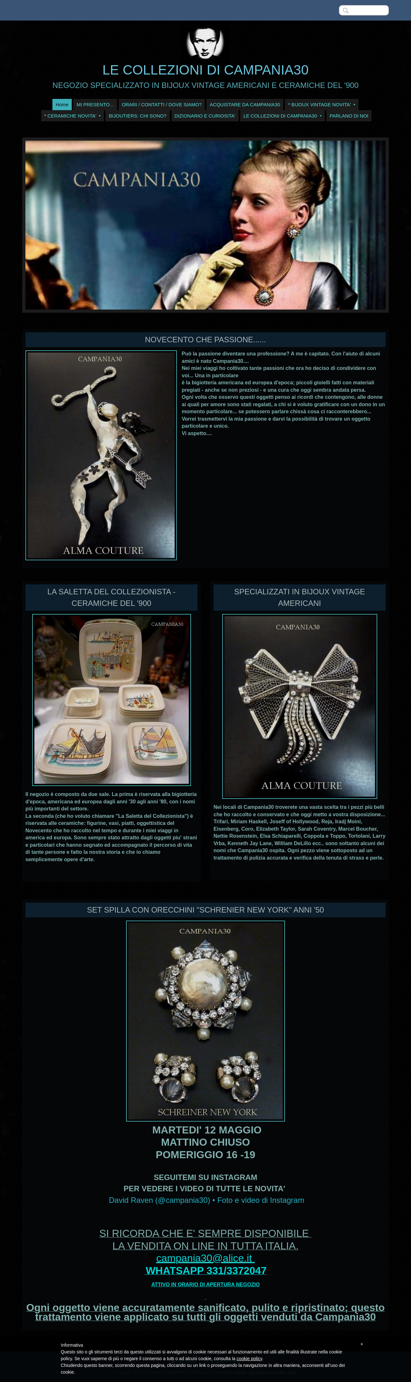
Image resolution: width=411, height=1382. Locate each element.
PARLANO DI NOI (349, 115)
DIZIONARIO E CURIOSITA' (205, 115)
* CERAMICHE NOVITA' (72, 115)
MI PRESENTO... (95, 104)
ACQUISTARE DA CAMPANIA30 (245, 104)
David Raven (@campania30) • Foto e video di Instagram (206, 1200)
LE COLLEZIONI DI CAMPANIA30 (205, 69)
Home (62, 104)
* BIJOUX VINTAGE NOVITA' (321, 104)
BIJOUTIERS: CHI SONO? (137, 115)
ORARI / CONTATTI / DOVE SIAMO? (162, 104)
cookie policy (249, 1358)
